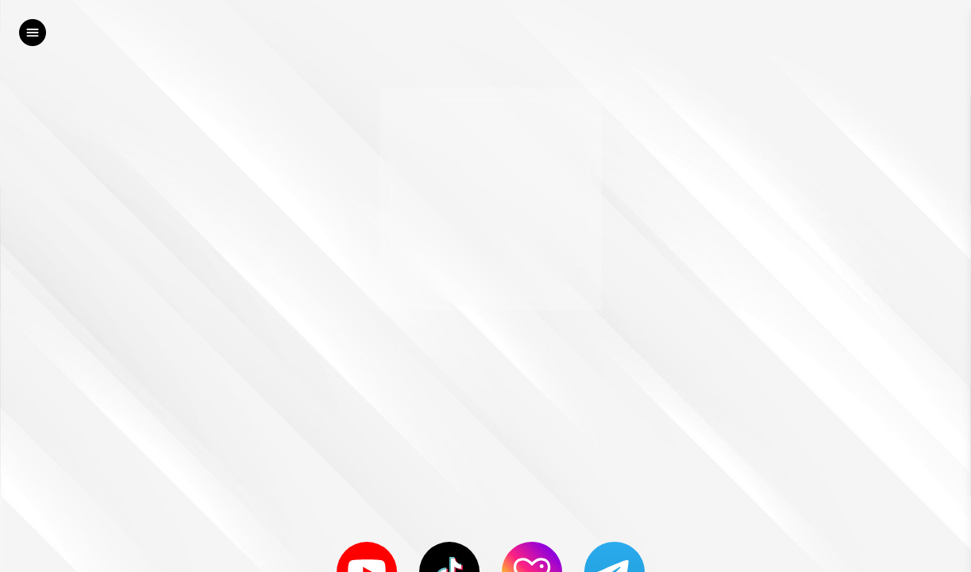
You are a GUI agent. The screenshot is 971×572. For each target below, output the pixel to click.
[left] (32, 32)
